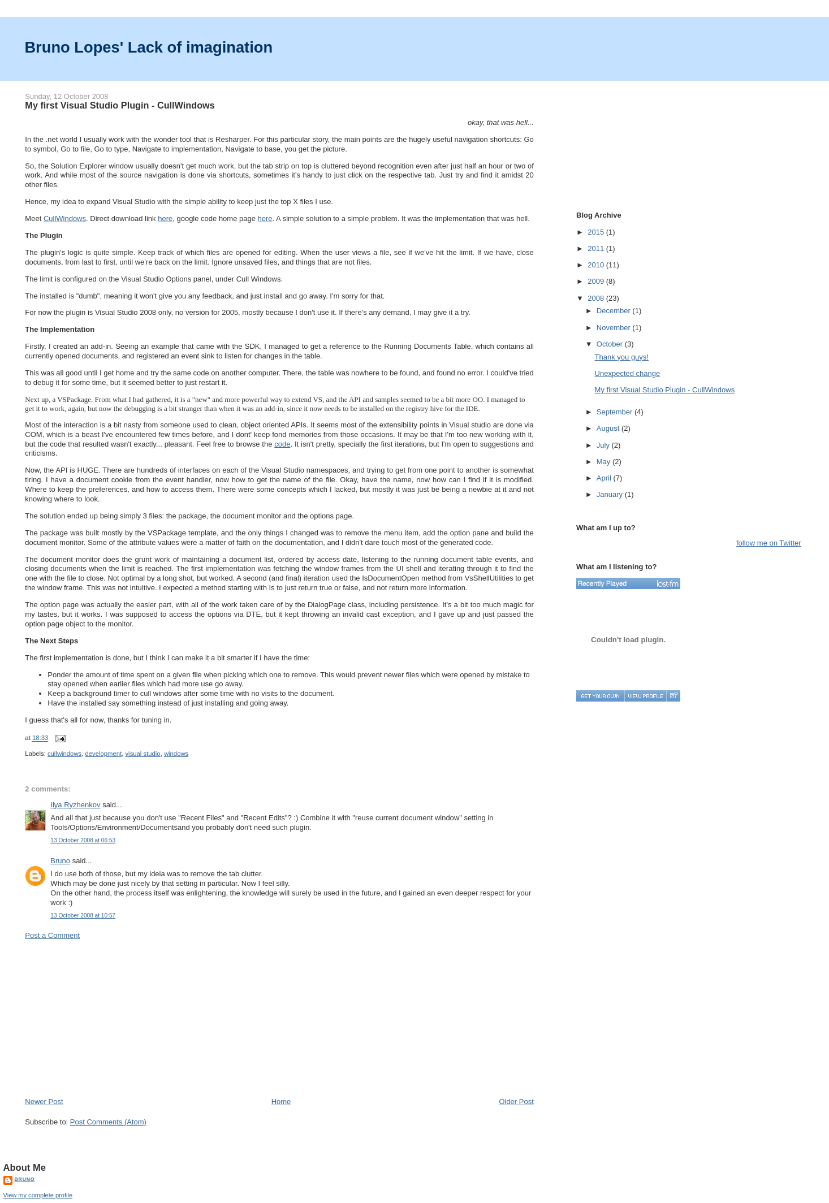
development (103, 753)
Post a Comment (52, 935)
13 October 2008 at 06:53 (82, 840)
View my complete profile (38, 1195)
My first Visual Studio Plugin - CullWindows (119, 105)
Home (281, 1101)
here (165, 218)
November (615, 327)
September (615, 412)
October (611, 344)
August (609, 428)
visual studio (142, 753)
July (604, 445)
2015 (597, 232)
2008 (597, 298)
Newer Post (44, 1101)
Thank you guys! (622, 357)
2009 (597, 281)
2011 (597, 248)
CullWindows (65, 218)
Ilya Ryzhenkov (75, 804)
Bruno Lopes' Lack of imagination (148, 47)
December (615, 310)
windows (176, 753)
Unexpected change (627, 373)
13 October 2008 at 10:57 (82, 915)
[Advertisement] (110, 1017)
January (611, 494)
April (605, 478)
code (282, 444)
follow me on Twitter (768, 543)
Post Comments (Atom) (108, 1122)
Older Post (516, 1101)
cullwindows (64, 753)
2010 (597, 265)
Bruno (60, 860)
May (604, 461)
